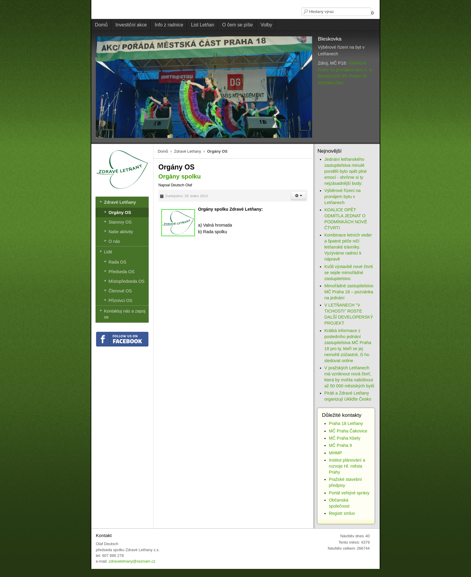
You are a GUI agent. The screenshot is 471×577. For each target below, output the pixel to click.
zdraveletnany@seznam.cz (131, 561)
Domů (163, 151)
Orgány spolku (179, 176)
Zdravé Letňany (187, 151)
